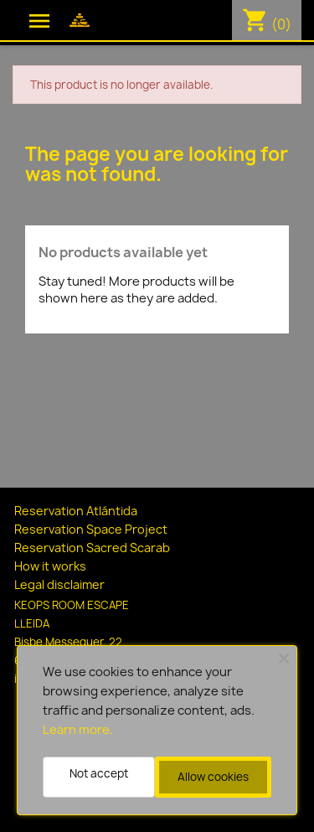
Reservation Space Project (90, 529)
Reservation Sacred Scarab (92, 548)
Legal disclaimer (59, 584)
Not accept (98, 773)
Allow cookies (213, 776)
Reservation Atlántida (75, 511)
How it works (50, 566)
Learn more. (78, 729)
